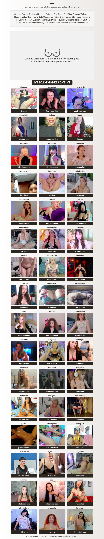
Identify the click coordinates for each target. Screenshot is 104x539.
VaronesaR (52, 143)
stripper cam (80, 251)
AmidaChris (24, 340)
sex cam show (52, 335)
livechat (24, 111)
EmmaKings (52, 227)
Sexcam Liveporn (32, 20)
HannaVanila (24, 199)
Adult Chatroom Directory (33, 23)
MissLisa (52, 311)
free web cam (80, 335)
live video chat (52, 223)
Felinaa (52, 115)
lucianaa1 (52, 171)
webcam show (24, 335)
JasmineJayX (80, 283)
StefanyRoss (52, 424)
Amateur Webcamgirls (78, 23)
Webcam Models (61, 536)
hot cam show (52, 448)
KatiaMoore (23, 87)
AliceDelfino (80, 311)
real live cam (24, 532)
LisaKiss (52, 199)
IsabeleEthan (80, 171)
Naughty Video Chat (22, 17)
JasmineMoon (80, 396)
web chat (80, 504)
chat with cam (80, 223)
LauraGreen (80, 424)
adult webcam (52, 420)
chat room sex (24, 504)
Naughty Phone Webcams (56, 23)
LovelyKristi (80, 368)
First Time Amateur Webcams (76, 14)
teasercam (80, 195)
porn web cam (23, 448)
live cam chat (24, 420)
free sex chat (24, 139)
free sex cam (80, 307)
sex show (80, 448)
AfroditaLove (24, 508)
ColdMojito (24, 368)
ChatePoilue (24, 227)
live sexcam (80, 279)
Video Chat (59, 17)
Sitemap (29, 536)
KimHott (24, 255)
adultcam (24, 307)
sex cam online (52, 139)
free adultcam (24, 476)
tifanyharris (80, 87)
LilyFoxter (80, 452)
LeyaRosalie (52, 452)
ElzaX (52, 480)
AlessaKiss (24, 143)
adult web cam (80, 111)
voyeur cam (24, 223)
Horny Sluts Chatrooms (43, 17)
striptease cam (52, 392)
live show (24, 195)
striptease (52, 307)
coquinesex (52, 283)
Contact (36, 536)
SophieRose (23, 424)
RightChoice (23, 115)
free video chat (52, 111)
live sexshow (24, 364)
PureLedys (24, 283)
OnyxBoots (52, 87)
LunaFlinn (23, 480)
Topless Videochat (37, 14)
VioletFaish (80, 255)
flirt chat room (23, 167)
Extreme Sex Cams (54, 14)
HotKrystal (52, 396)
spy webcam (24, 392)
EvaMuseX (80, 143)
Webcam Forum (21, 14)
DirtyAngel (80, 227)
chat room (24, 251)
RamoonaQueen (52, 255)
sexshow (52, 195)
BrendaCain (80, 480)
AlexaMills (52, 508)
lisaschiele (52, 368)
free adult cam (80, 532)
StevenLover (24, 171)
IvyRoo (80, 199)
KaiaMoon (80, 508)
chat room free (52, 504)
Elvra (24, 311)
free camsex (24, 279)
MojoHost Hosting (47, 536)
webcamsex (52, 279)
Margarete (52, 340)
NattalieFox (24, 396)
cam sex (52, 532)
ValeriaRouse (24, 452)
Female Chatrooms (73, 17)
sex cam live (80, 167)
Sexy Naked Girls (48, 20)
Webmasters (73, 536)
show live (52, 251)
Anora (80, 115)
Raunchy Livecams (66, 20)
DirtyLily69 (80, 340)
